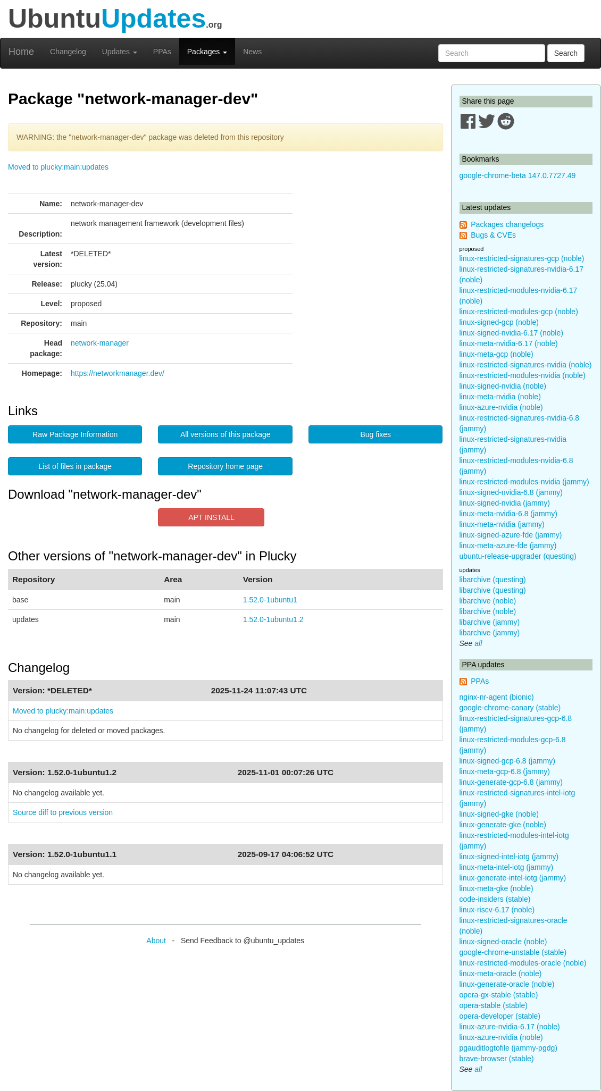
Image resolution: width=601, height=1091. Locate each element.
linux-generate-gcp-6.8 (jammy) (511, 782)
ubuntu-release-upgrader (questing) (518, 556)
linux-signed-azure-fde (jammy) (511, 535)
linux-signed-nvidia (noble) (503, 386)
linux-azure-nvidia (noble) (501, 407)
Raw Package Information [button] (75, 434)
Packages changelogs (507, 224)
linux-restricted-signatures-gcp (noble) (522, 258)
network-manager (100, 343)
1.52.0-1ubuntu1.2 (273, 619)
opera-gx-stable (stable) (499, 995)
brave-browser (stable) (497, 1058)
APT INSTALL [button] (211, 517)
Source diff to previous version (63, 812)
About (156, 940)
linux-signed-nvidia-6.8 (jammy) (511, 492)
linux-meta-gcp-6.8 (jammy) (505, 771)
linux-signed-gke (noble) (499, 814)
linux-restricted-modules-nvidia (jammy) (524, 481)
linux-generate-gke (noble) (503, 824)
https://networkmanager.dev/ (117, 373)
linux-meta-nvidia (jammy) (502, 524)
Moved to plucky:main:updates (58, 167)
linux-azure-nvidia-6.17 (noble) (510, 1026)
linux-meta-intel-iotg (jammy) (507, 867)
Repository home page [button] (225, 466)
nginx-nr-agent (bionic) (497, 697)
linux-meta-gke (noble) (496, 888)
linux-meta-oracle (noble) (501, 973)
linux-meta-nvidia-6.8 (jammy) (508, 513)
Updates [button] (119, 51)
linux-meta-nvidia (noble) (500, 396)
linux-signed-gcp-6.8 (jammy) (508, 761)
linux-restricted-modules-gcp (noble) (519, 311)
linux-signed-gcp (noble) (499, 322)
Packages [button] (207, 51)
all (478, 643)
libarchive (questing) (493, 579)
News (252, 51)
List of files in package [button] (75, 466)
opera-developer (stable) (500, 1016)
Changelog (68, 51)
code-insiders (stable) (495, 899)
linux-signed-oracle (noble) (503, 941)
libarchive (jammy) (490, 622)
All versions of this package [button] (225, 434)
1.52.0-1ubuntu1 (270, 599)
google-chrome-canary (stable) (510, 707)
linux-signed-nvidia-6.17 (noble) (511, 333)
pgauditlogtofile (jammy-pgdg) (508, 1048)
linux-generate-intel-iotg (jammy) (513, 878)
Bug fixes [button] (375, 434)
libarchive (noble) (488, 601)
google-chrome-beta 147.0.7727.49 (518, 175)
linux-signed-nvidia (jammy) (505, 503)
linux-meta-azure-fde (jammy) (508, 545)
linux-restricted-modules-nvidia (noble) (523, 375)
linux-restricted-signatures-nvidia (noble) (526, 364)
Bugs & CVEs (493, 235)
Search (566, 53)
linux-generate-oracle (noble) (507, 984)
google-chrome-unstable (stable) (513, 952)
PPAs (162, 51)
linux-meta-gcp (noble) (496, 354)
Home (21, 51)
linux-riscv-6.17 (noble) (497, 909)
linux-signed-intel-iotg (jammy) (509, 856)
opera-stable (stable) (494, 1005)
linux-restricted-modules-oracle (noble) (523, 963)
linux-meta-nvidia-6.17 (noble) (509, 343)
